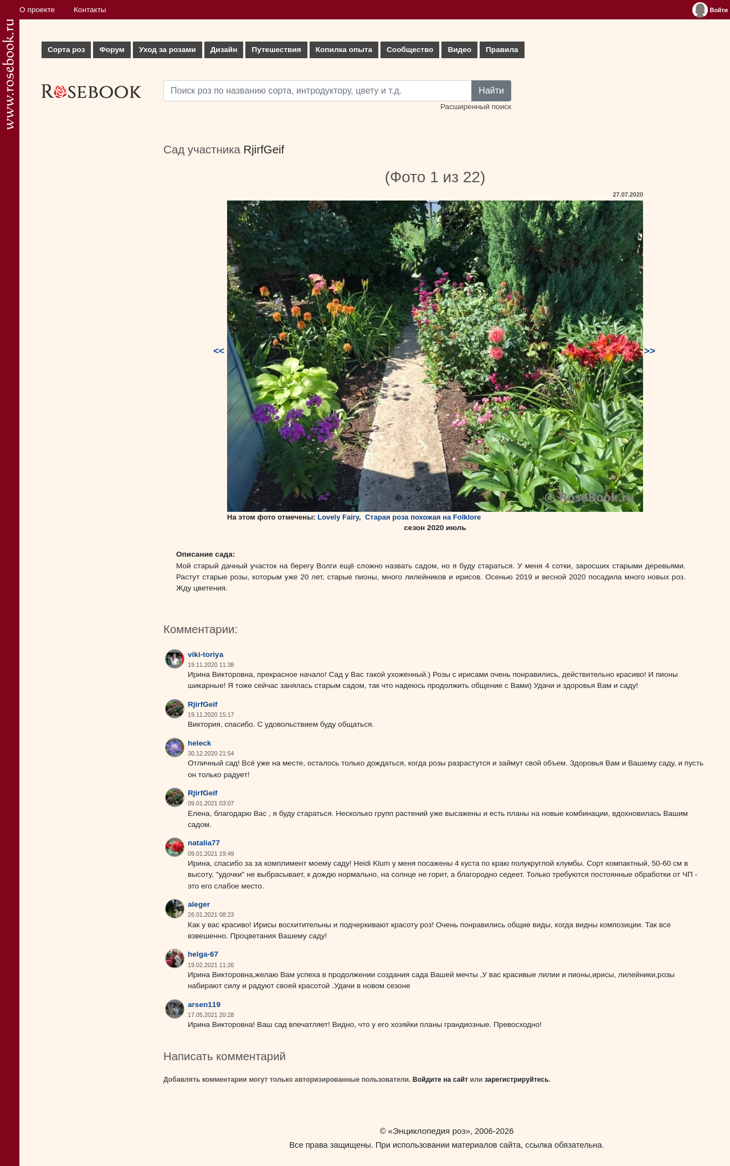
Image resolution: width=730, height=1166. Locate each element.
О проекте (37, 10)
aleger (199, 904)
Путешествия (276, 49)
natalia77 (204, 843)
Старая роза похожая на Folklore (423, 517)
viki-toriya (205, 654)
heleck (199, 743)
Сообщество (410, 49)
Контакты (90, 10)
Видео (459, 49)
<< (218, 351)
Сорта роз (66, 49)
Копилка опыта (344, 49)
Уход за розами (167, 49)
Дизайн (224, 49)
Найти (491, 90)
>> (649, 351)
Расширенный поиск (475, 106)
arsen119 (204, 1004)
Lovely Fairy (338, 517)
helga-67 (203, 954)
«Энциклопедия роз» (429, 1131)
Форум (111, 49)
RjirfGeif (264, 149)
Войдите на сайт (440, 1079)
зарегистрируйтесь (517, 1079)
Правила (502, 49)
